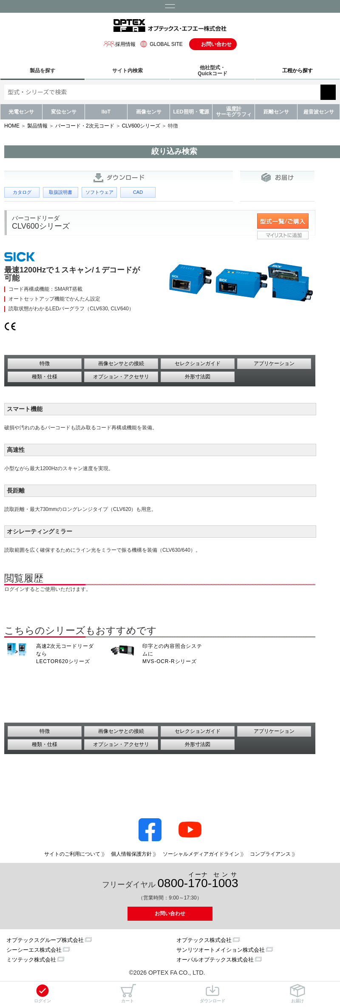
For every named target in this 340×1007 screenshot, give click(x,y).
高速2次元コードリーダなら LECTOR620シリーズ (65, 653)
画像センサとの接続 (121, 363)
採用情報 (119, 44)
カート (127, 993)
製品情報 (37, 126)
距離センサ (276, 112)
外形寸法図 (197, 377)
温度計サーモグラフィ (234, 111)
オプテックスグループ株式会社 (45, 940)
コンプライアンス (270, 854)
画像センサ (149, 112)
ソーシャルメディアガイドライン (201, 854)
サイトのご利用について (72, 854)
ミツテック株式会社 (31, 959)
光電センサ (21, 112)
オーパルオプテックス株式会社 (215, 959)
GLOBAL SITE (160, 44)
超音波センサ (318, 112)
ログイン (42, 993)
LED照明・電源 (191, 112)
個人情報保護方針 (131, 854)
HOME (12, 126)
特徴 (45, 363)
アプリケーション (274, 363)
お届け (297, 993)
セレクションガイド (198, 363)
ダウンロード (212, 993)
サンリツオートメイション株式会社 (220, 950)
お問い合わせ (216, 44)
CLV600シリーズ (141, 126)
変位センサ (63, 112)
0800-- (198, 880)
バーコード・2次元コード (84, 126)
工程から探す (297, 71)
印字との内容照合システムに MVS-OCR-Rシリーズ (172, 653)
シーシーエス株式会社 (34, 950)
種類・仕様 (44, 377)
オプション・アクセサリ (121, 377)
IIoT (106, 112)
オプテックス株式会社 (204, 940)
